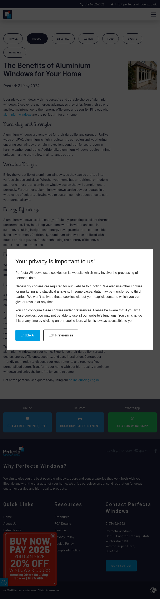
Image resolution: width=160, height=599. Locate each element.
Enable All (27, 335)
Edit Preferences (61, 335)
